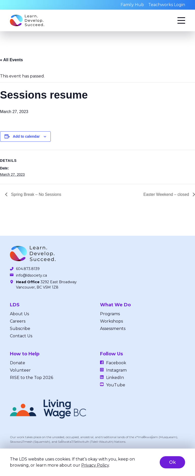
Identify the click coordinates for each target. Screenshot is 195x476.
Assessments (112, 328)
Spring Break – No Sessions (36, 194)
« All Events (11, 60)
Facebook (116, 362)
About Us (19, 313)
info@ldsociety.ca (31, 275)
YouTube (115, 385)
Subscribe (20, 328)
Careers (17, 321)
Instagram (116, 370)
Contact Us (21, 336)
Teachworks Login (166, 4)
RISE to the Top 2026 (31, 377)
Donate (17, 362)
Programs (110, 313)
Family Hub (132, 4)
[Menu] (181, 20)
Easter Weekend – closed (166, 194)
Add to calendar (26, 136)
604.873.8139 (28, 268)
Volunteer (20, 370)
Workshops (111, 321)
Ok (172, 462)
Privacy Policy (95, 465)
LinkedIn (115, 377)
